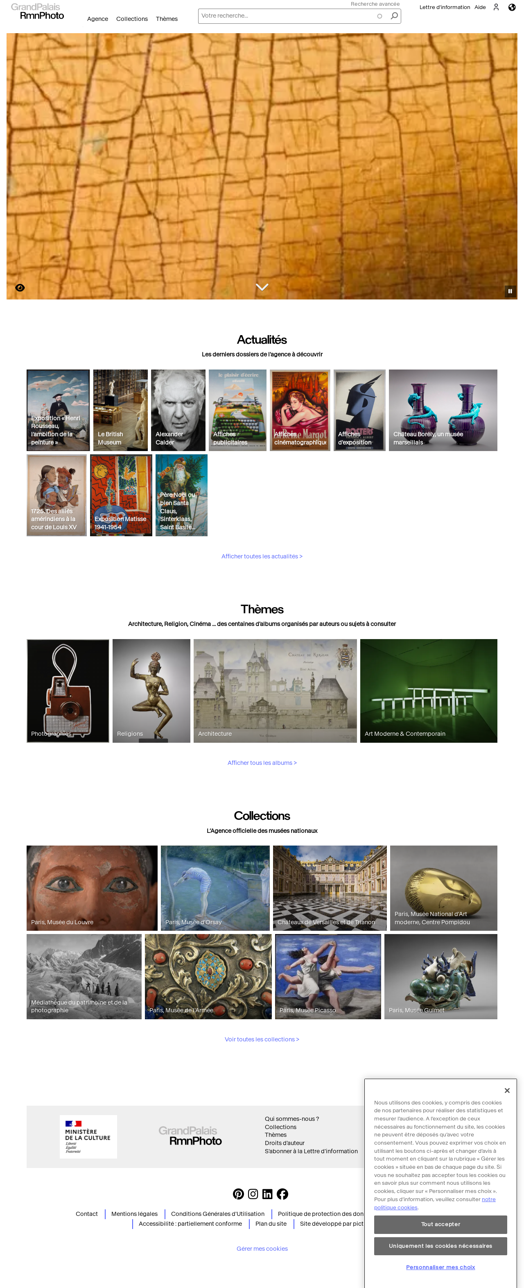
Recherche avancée (375, 4)
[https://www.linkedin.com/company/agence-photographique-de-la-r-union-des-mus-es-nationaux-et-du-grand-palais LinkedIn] (267, 1196)
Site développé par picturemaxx (343, 1224)
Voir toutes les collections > (262, 1078)
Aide (480, 7)
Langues (512, 7)
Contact (87, 1214)
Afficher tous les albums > (262, 801)
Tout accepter (441, 1265)
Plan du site (271, 1224)
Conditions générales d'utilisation (426, 1119)
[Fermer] (507, 1131)
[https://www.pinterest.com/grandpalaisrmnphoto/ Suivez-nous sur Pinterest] (238, 1196)
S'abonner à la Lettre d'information (311, 1151)
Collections (132, 19)
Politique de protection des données (327, 1214)
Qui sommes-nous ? (292, 1119)
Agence (97, 19)
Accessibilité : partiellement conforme (190, 1224)
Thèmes (167, 19)
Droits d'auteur (285, 1143)
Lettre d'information (445, 7)
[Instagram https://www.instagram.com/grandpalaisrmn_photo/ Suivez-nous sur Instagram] (253, 1196)
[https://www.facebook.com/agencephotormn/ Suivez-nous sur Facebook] (282, 1196)
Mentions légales (134, 1214)
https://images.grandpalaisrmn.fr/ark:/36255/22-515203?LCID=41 (15, 288)
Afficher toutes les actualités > (262, 594)
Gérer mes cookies (262, 1249)
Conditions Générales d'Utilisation (217, 1214)
